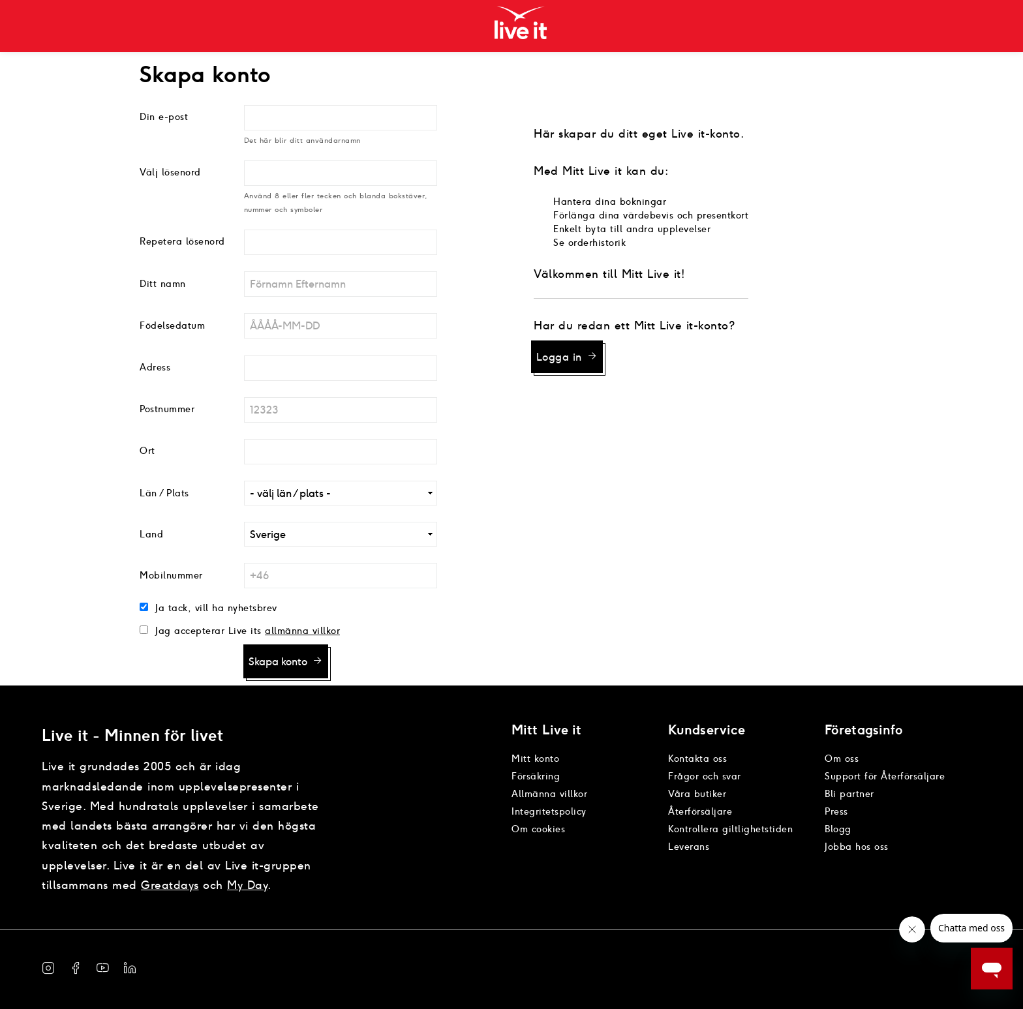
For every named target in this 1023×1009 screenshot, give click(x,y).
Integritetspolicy (549, 811)
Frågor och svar (704, 776)
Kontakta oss (697, 758)
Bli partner (849, 794)
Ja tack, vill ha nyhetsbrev (214, 608)
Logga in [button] (559, 357)
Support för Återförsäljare (885, 776)
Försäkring (536, 776)
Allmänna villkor (549, 794)
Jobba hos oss (857, 846)
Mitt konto (535, 758)
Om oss (842, 758)
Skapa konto (278, 662)
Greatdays (170, 885)
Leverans (688, 846)
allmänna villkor (302, 631)
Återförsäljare (700, 811)
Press (836, 811)
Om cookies (538, 829)
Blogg (838, 829)
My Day (247, 885)
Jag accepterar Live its (207, 631)
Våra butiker (697, 794)
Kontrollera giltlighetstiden (730, 829)
